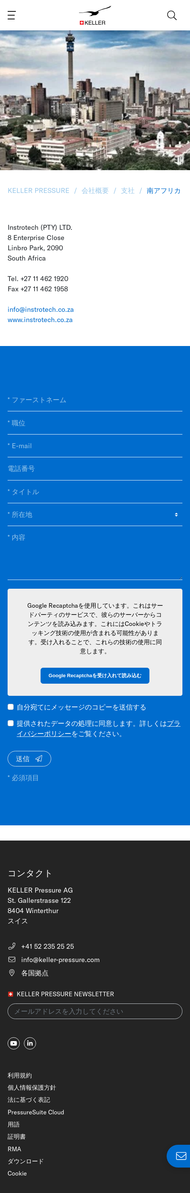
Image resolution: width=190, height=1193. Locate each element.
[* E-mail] (95, 446)
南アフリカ (163, 190)
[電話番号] (95, 468)
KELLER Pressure (39, 190)
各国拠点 (28, 973)
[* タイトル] (95, 491)
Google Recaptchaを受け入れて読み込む (95, 675)
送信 (29, 758)
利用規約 (20, 1075)
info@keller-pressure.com (54, 959)
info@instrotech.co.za (41, 309)
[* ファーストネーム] (95, 400)
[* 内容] (95, 553)
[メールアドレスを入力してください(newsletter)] (95, 1011)
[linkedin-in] (30, 1043)
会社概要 (95, 190)
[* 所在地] (95, 514)
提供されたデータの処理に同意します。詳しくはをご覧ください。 (99, 728)
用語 (14, 1124)
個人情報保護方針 (32, 1087)
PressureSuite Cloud (36, 1112)
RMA (14, 1149)
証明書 (17, 1136)
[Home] (95, 15)
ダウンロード (26, 1161)
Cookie (17, 1173)
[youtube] (14, 1043)
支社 (128, 190)
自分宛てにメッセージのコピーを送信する (81, 707)
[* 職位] (95, 422)
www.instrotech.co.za (40, 319)
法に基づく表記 (29, 1099)
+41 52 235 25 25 (41, 946)
